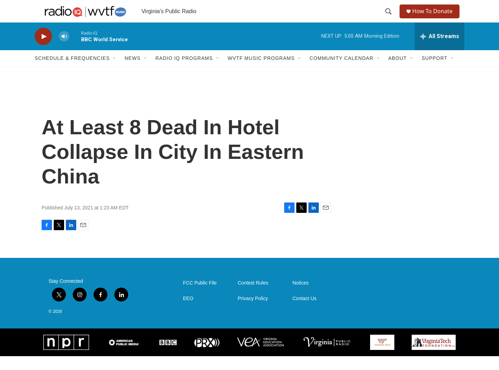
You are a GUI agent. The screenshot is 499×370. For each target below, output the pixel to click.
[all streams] (439, 50)
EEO (188, 312)
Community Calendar (341, 72)
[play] (43, 50)
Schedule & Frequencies (72, 72)
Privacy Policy (253, 312)
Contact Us (304, 312)
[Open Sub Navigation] (114, 72)
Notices (300, 296)
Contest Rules (253, 296)
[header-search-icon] (388, 18)
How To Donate (435, 18)
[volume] (64, 50)
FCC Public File (200, 296)
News (132, 72)
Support (434, 72)
